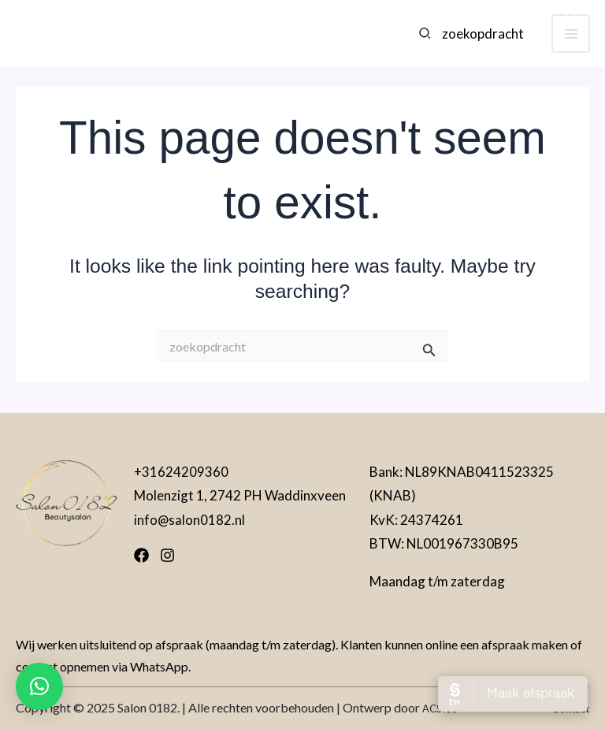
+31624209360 (181, 471)
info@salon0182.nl (190, 519)
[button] (39, 686)
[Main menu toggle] (571, 40)
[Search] (427, 39)
